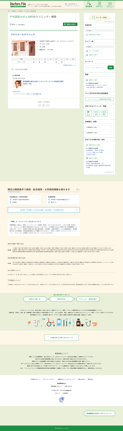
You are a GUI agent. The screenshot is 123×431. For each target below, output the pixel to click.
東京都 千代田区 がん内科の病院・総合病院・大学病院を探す (42, 210)
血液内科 (77, 262)
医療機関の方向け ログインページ (99, 413)
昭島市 (31, 250)
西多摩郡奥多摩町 (48, 251)
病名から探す (92, 158)
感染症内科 (88, 262)
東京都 (14, 11)
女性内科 (45, 264)
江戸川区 (100, 248)
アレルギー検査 (91, 152)
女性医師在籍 (90, 85)
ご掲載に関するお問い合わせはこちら (61, 337)
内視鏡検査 (89, 150)
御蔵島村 (80, 251)
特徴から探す (92, 80)
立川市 (109, 248)
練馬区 (87, 248)
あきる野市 (111, 250)
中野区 (65, 248)
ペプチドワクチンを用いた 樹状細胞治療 (28, 94)
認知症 (88, 163)
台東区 (33, 248)
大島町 (55, 251)
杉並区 (69, 248)
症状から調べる (35, 299)
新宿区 (26, 248)
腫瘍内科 (82, 262)
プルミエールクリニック (23, 34)
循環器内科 (43, 262)
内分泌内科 (15, 264)
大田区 (53, 248)
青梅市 (23, 250)
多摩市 (98, 250)
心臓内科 (72, 262)
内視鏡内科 (94, 262)
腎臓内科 (48, 262)
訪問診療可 (99, 87)
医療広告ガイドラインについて (66, 379)
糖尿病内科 (66, 262)
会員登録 (65, 393)
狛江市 (73, 250)
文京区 (30, 248)
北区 (77, 248)
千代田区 (19, 11)
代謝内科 (21, 264)
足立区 (91, 248)
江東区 (41, 248)
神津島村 (67, 251)
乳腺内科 (74, 264)
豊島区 (73, 248)
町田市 (38, 250)
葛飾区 (95, 248)
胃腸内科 (24, 262)
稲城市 (102, 250)
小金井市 (43, 250)
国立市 (65, 250)
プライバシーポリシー (49, 379)
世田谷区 (57, 248)
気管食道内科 (30, 262)
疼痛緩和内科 (63, 264)
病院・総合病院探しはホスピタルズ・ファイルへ (72, 4)
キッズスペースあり (101, 85)
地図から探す (71, 24)
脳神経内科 (51, 264)
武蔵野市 (15, 250)
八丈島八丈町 (86, 251)
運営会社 (90, 379)
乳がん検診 (99, 152)
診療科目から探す (93, 35)
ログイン (57, 393)
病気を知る (62, 299)
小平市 (47, 250)
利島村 (59, 251)
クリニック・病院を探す (88, 299)
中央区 (19, 248)
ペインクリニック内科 (108, 262)
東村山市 (56, 250)
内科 (14, 262)
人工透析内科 (59, 262)
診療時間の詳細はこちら (69, 65)
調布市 (35, 250)
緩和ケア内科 (80, 264)
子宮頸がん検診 (91, 154)
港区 (23, 248)
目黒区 (49, 248)
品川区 (45, 248)
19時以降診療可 (91, 87)
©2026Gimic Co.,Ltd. (61, 428)
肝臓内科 (69, 264)
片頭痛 (88, 167)
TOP (9, 11)
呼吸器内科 (37, 262)
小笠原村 (97, 251)
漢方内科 (99, 262)
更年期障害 (89, 165)
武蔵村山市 (93, 250)
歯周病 (96, 165)
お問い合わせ (81, 379)
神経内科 (53, 262)
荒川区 (80, 248)
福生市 (69, 250)
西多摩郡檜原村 (40, 251)
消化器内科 (18, 262)
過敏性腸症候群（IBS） (98, 163)
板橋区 (84, 248)
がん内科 (26, 11)
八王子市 (105, 248)
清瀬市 (82, 250)
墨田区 (37, 248)
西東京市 (15, 251)
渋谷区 (62, 248)
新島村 (63, 251)
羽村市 (106, 250)
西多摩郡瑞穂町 (22, 251)
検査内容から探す (93, 145)
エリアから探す (92, 51)
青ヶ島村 (92, 251)
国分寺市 (61, 250)
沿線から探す (92, 55)
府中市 (27, 250)
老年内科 (57, 264)
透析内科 (40, 264)
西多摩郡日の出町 (30, 251)
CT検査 (96, 150)
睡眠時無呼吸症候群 (104, 165)
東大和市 (77, 250)
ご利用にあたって (35, 379)
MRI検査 (101, 150)
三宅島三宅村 (73, 251)
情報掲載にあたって (56, 386)
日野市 (51, 250)
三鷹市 (19, 250)
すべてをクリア (109, 21)
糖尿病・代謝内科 (28, 264)
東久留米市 (87, 250)
